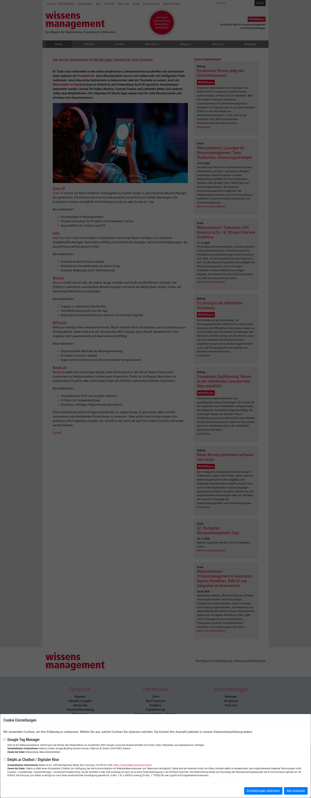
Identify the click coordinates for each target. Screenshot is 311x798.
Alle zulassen (296, 791)
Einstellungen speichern (263, 791)
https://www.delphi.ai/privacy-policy (132, 765)
